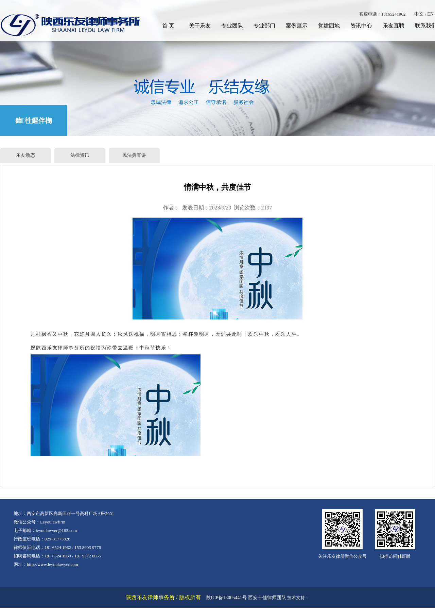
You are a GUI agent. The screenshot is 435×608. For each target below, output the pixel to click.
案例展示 (297, 26)
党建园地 (329, 26)
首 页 (168, 26)
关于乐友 (200, 26)
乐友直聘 (393, 26)
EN (430, 14)
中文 (419, 14)
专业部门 (264, 26)
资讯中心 (361, 26)
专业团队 (232, 26)
